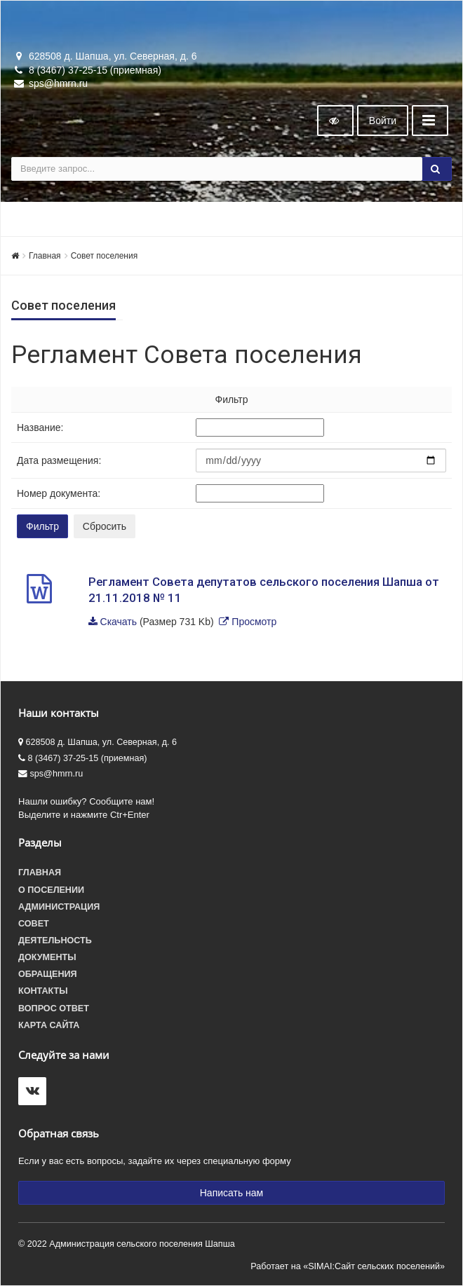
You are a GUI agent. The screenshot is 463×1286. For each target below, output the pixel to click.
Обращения (47, 974)
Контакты (43, 991)
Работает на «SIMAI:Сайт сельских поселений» (347, 1266)
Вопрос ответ (53, 1008)
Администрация (59, 907)
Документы (47, 957)
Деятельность (55, 940)
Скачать (118, 621)
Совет (33, 924)
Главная (45, 256)
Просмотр (254, 621)
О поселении (51, 890)
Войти (382, 120)
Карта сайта (48, 1025)
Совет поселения (104, 256)
